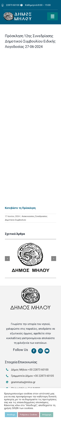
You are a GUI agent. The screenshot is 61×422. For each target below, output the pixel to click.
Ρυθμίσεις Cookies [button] (28, 414)
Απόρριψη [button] (46, 414)
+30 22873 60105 (44, 375)
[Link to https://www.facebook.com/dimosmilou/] (33, 351)
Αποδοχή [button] (11, 414)
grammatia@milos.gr (23, 382)
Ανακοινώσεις (28, 216)
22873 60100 (13, 5)
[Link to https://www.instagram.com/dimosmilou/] (40, 351)
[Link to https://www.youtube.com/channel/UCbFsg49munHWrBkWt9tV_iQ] (47, 351)
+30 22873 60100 (38, 369)
